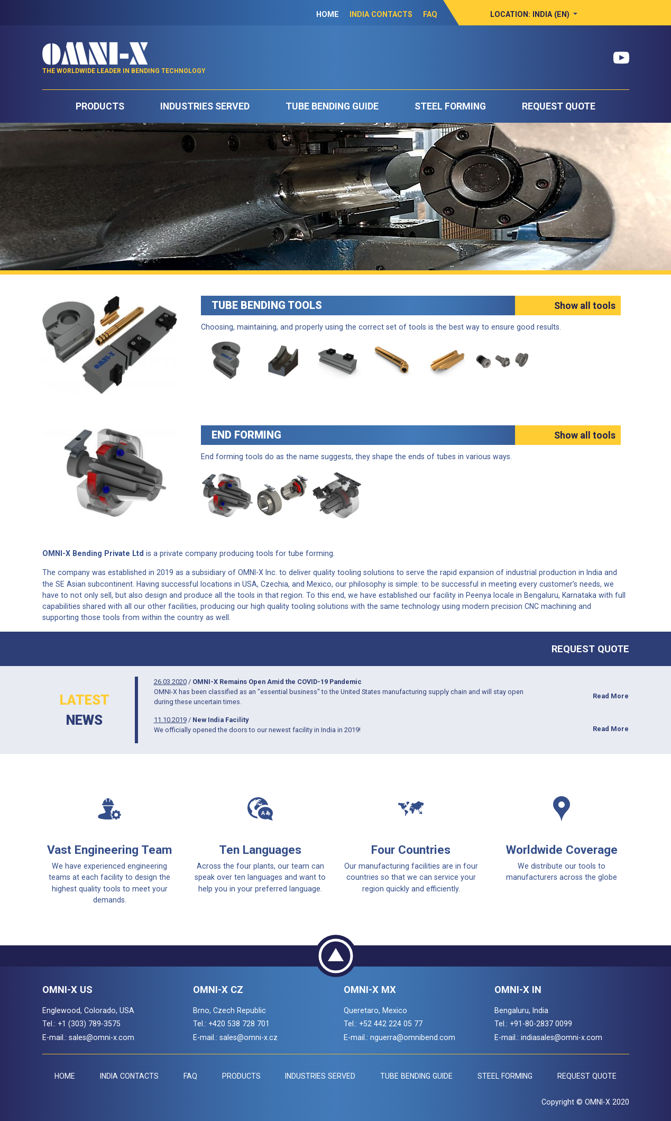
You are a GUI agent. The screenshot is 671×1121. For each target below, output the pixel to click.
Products (100, 106)
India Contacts (381, 14)
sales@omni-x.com (101, 1037)
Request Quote (558, 106)
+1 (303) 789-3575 (89, 1023)
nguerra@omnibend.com (412, 1037)
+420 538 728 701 (239, 1023)
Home (327, 14)
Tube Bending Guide (332, 106)
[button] (534, 14)
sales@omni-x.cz (248, 1037)
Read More (611, 696)
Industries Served (205, 106)
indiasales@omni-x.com (561, 1037)
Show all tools (584, 305)
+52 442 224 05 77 (390, 1023)
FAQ (430, 14)
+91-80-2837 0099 (541, 1023)
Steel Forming (450, 106)
